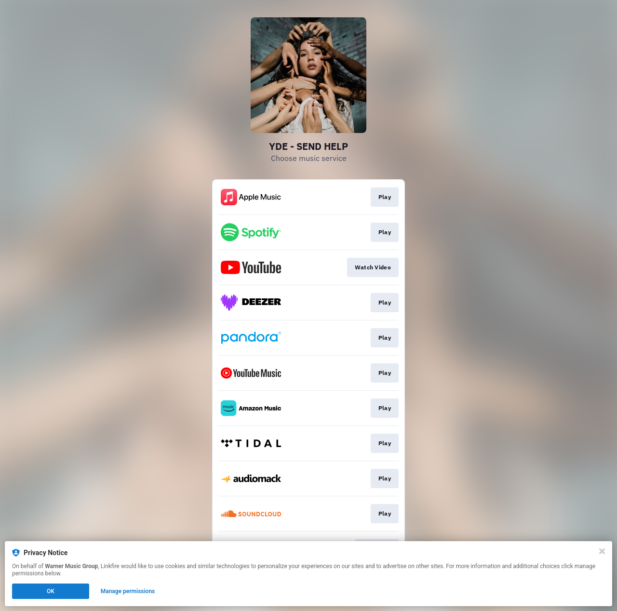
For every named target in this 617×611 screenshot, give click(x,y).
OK (50, 591)
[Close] (602, 551)
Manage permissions (128, 591)
